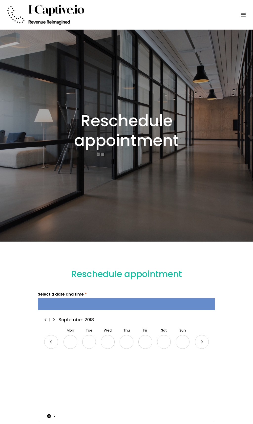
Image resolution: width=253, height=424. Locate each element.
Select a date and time (62, 294)
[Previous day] (51, 342)
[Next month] (53, 319)
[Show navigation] (242, 14)
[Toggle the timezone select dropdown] (51, 416)
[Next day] (202, 342)
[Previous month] (45, 319)
